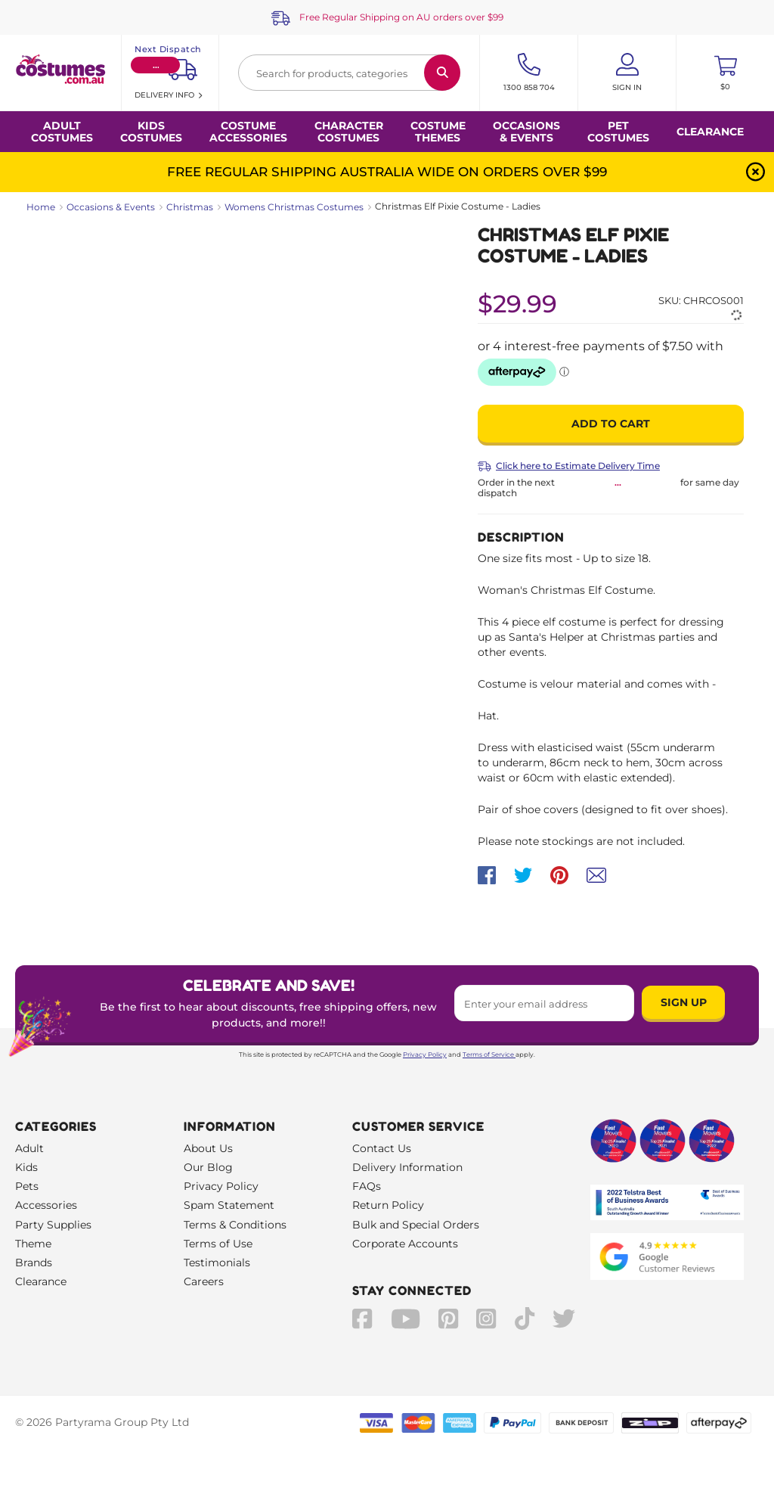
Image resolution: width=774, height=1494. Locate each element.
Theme (33, 1243)
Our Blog (208, 1167)
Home (40, 207)
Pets (27, 1186)
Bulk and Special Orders (415, 1225)
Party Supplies (53, 1225)
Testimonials (217, 1262)
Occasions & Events (111, 207)
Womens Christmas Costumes (294, 207)
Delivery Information (407, 1167)
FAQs (366, 1186)
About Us (208, 1148)
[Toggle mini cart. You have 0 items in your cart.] (725, 72)
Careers (204, 1281)
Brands (33, 1262)
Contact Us (381, 1148)
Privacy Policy (425, 1054)
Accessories (46, 1205)
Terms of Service (489, 1054)
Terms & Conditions (235, 1225)
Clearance (710, 131)
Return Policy (388, 1205)
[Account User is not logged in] (627, 72)
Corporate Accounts (405, 1243)
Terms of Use (218, 1243)
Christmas (189, 207)
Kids (26, 1167)
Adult (29, 1148)
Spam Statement (229, 1205)
